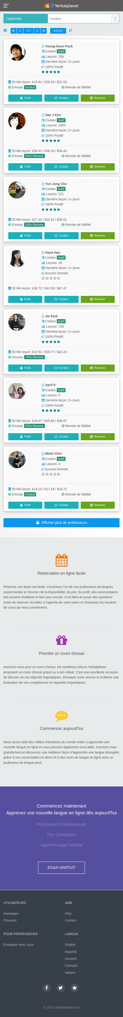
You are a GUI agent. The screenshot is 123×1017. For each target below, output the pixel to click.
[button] (7, 5)
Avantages (11, 913)
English (70, 944)
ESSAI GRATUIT (61, 868)
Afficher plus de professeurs (61, 523)
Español (71, 952)
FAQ (68, 913)
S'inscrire (10, 920)
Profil (25, 98)
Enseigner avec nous (18, 944)
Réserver (97, 98)
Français (71, 965)
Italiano (70, 972)
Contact (61, 98)
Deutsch (71, 958)
